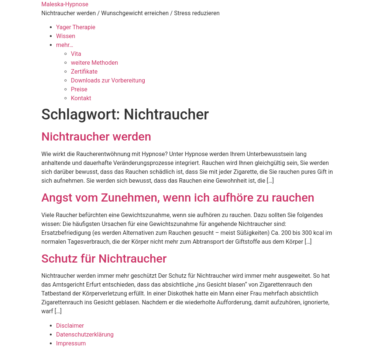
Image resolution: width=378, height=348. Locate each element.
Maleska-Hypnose (64, 4)
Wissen (65, 36)
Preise (79, 89)
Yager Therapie (75, 27)
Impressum (71, 343)
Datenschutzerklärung (85, 334)
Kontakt (81, 98)
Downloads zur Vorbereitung (108, 80)
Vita (76, 53)
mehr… (64, 44)
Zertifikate (84, 71)
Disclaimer (70, 325)
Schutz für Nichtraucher (103, 258)
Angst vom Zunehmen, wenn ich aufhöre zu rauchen (178, 197)
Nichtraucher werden (96, 136)
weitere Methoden (94, 62)
